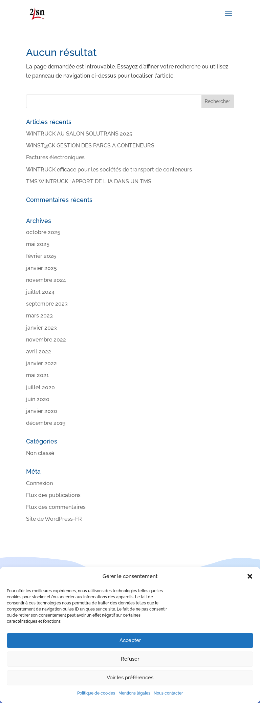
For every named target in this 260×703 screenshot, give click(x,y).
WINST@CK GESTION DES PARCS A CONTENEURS (90, 145)
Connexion (39, 483)
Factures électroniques (55, 157)
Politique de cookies (96, 693)
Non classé (40, 453)
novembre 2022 (46, 339)
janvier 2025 (41, 268)
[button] (249, 576)
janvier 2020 (41, 411)
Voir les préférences (130, 678)
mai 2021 (37, 375)
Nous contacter (168, 693)
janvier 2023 (41, 328)
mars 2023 (39, 315)
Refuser (130, 659)
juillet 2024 (40, 292)
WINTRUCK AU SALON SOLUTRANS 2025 (79, 133)
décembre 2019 (45, 423)
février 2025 (41, 256)
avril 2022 (38, 351)
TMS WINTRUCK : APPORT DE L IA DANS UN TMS (88, 181)
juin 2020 (37, 399)
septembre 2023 (47, 304)
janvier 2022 (41, 363)
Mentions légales (134, 693)
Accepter (130, 640)
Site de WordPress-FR (54, 519)
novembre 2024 (46, 280)
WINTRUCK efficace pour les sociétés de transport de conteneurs (109, 169)
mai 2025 (37, 244)
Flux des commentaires (56, 507)
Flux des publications (53, 495)
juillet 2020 (40, 387)
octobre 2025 (43, 232)
